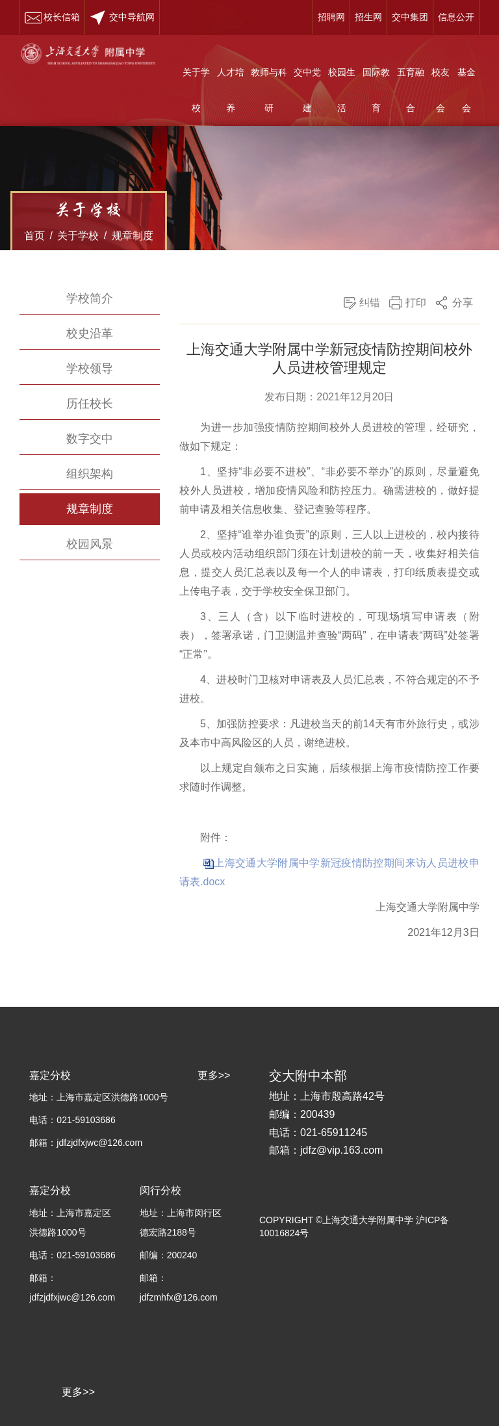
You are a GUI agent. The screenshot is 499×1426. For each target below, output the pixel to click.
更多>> (78, 1391)
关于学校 (78, 235)
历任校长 (89, 403)
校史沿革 (89, 333)
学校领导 (89, 368)
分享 (462, 302)
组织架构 (89, 473)
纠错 (369, 302)
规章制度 (132, 235)
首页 (34, 235)
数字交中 (89, 438)
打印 (415, 302)
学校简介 (89, 298)
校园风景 (89, 544)
